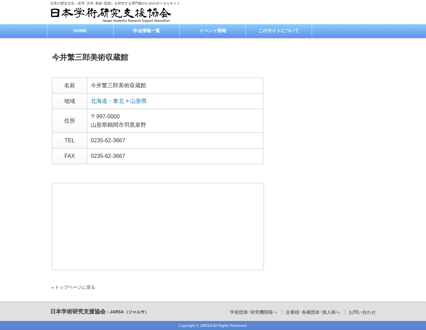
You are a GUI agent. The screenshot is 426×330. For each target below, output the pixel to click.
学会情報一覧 (146, 30)
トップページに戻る (75, 287)
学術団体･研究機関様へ (253, 312)
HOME (80, 30)
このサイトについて (278, 30)
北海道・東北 (107, 101)
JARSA (206, 325)
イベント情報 (212, 30)
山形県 (138, 101)
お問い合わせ (362, 312)
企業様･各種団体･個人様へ (313, 312)
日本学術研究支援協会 (99, 311)
